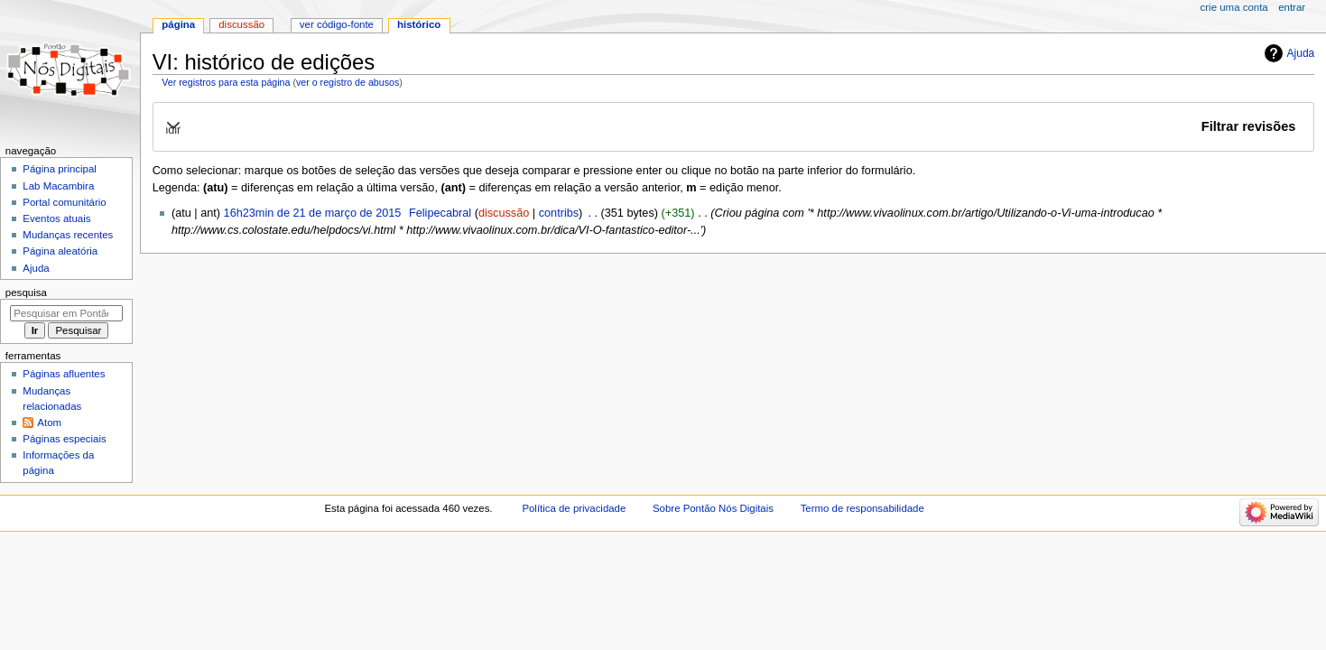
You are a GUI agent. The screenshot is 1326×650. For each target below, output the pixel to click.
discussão (503, 213)
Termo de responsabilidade (862, 508)
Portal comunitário (64, 202)
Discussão (241, 24)
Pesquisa (26, 292)
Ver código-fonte (337, 24)
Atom (49, 422)
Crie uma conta (1234, 7)
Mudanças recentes (68, 234)
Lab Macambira (58, 186)
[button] (733, 126)
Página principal (60, 168)
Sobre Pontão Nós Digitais (713, 508)
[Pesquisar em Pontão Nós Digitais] (66, 313)
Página (178, 24)
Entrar (1291, 7)
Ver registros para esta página (226, 82)
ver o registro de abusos (347, 82)
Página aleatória (60, 251)
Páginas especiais (64, 438)
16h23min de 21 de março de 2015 (313, 213)
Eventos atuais (56, 218)
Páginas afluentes (64, 373)
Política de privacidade (574, 508)
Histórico (418, 24)
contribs (559, 213)
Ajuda (1301, 53)
